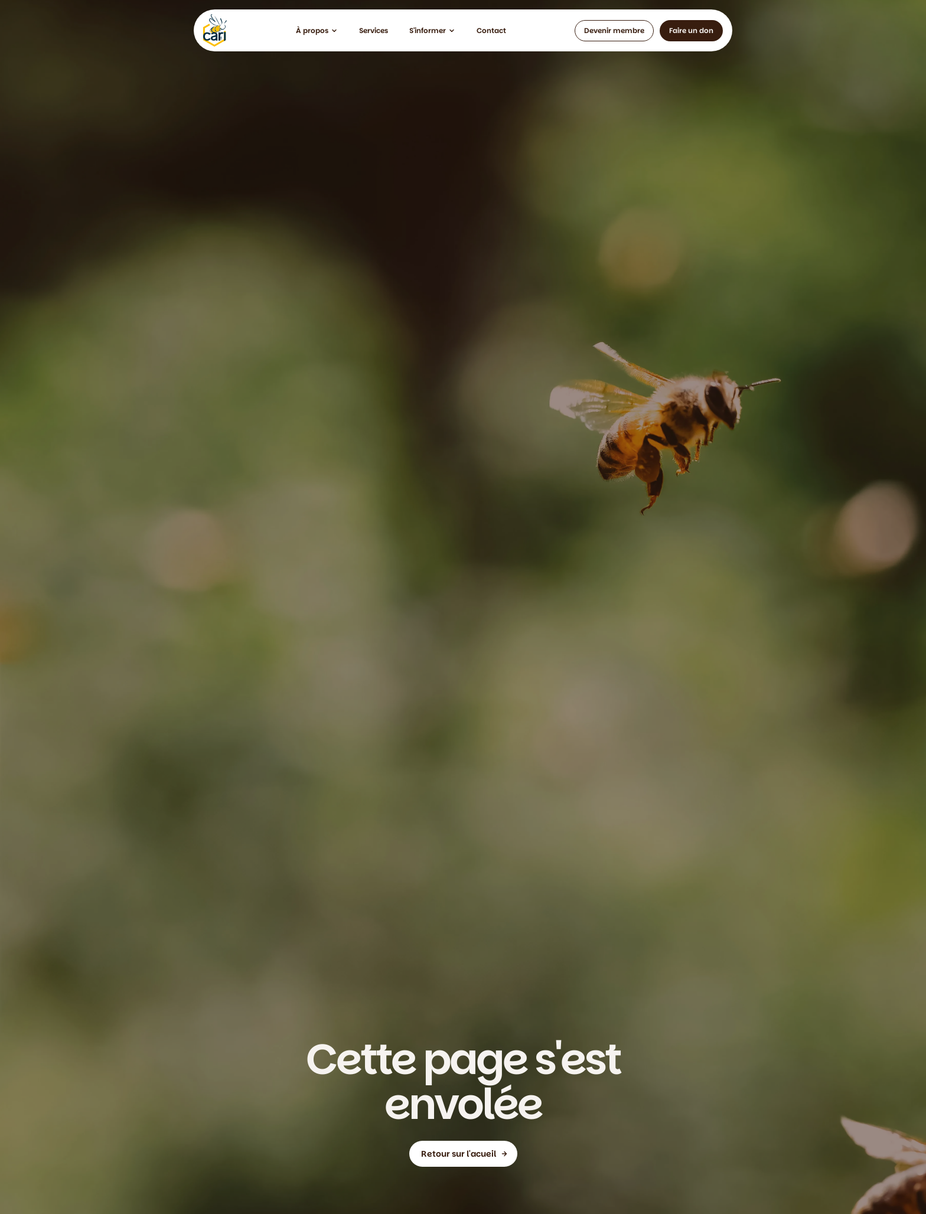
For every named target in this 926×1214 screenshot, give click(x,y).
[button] (316, 30)
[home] (215, 30)
